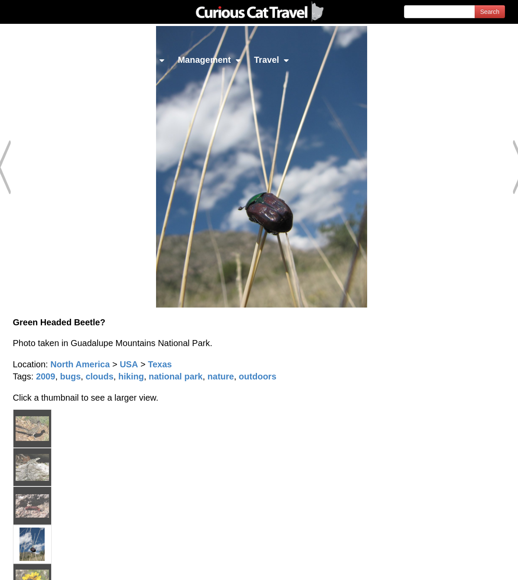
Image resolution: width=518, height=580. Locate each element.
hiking (131, 376)
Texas (160, 364)
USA (129, 364)
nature (221, 376)
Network (29, 60)
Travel (271, 60)
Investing (88, 60)
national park (175, 376)
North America (80, 364)
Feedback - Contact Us (475, 566)
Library (145, 60)
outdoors (258, 376)
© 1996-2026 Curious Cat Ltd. (53, 566)
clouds (99, 376)
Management (209, 60)
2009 (45, 376)
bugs (70, 376)
